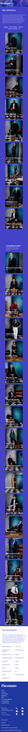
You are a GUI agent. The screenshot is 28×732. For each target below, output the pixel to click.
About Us (3, 692)
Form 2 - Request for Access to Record (9, 727)
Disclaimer (3, 722)
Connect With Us (5, 703)
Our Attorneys (4, 693)
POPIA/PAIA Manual (5, 725)
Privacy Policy (4, 720)
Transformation (5, 701)
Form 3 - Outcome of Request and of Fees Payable (11, 730)
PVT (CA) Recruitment (6, 699)
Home (2, 690)
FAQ (2, 697)
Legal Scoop (4, 695)
